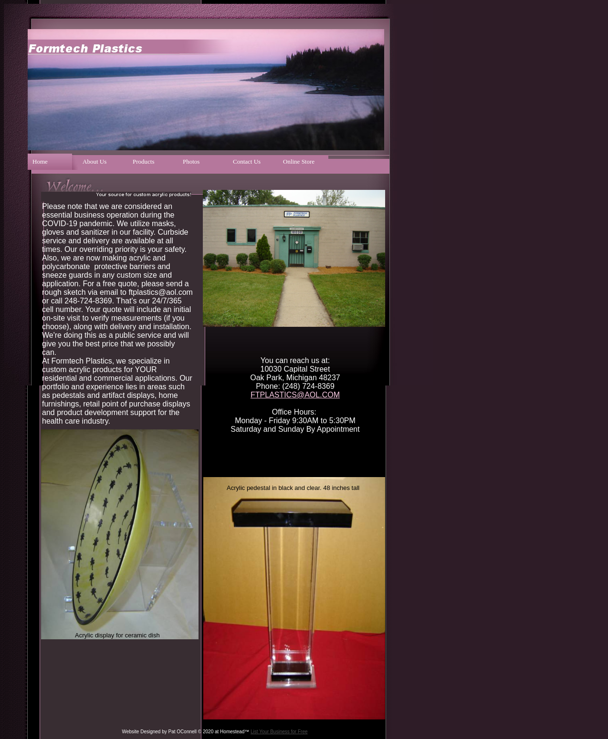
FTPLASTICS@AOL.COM (295, 395)
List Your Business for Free (279, 731)
